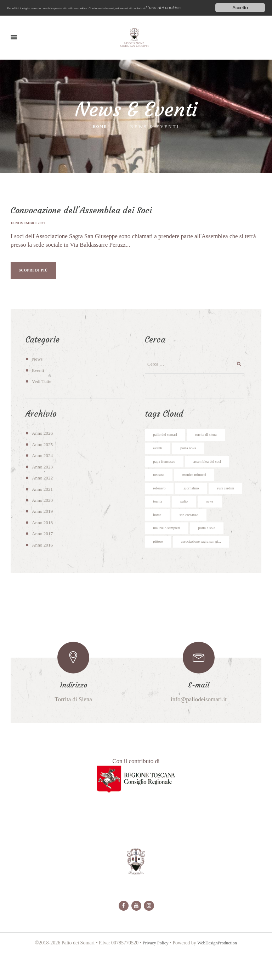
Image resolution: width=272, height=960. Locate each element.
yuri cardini (163, 508)
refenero (160, 494)
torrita (197, 508)
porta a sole (214, 537)
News (38, 361)
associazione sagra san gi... (207, 551)
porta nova (191, 452)
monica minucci (199, 480)
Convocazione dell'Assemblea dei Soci (85, 210)
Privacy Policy (153, 955)
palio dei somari (167, 437)
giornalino (195, 494)
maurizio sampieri (169, 537)
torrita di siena (213, 437)
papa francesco (166, 466)
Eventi (39, 373)
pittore (159, 551)
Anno (44, 436)
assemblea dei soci (214, 466)
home (185, 523)
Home (100, 127)
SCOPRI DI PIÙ (40, 271)
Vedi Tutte (43, 384)
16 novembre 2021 (30, 222)
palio (225, 508)
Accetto (240, 7)
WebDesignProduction (219, 955)
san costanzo (219, 523)
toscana (159, 480)
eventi (158, 452)
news (157, 523)
